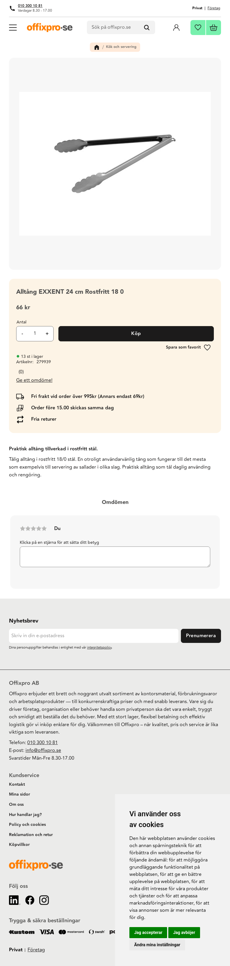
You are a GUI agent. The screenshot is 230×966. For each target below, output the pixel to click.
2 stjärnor (28, 528)
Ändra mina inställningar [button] (157, 944)
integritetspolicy (99, 647)
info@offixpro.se (43, 750)
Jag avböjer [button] (184, 932)
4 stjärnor (38, 528)
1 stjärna (22, 528)
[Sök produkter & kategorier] (121, 27)
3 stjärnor (33, 528)
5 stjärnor (44, 528)
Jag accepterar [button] (148, 932)
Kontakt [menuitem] (17, 784)
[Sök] (146, 27)
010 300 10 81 (30, 6)
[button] (12, 27)
